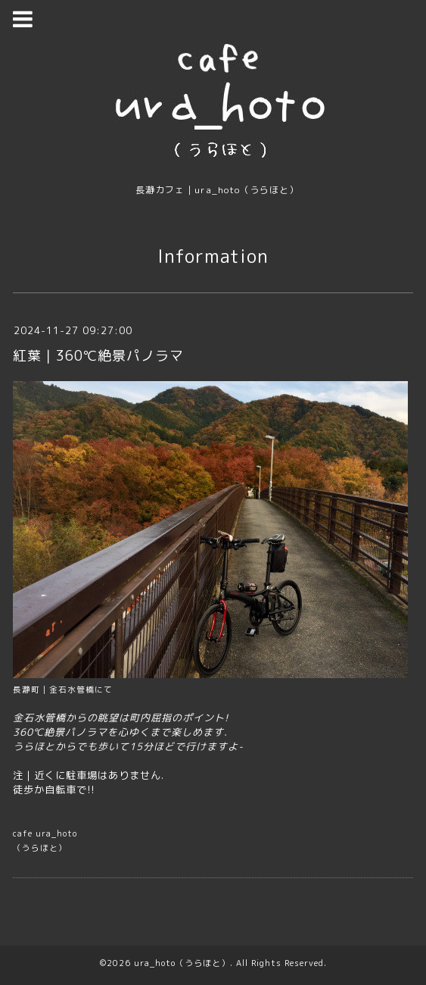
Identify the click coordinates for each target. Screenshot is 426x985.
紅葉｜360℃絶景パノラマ (98, 355)
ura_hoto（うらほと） (182, 963)
